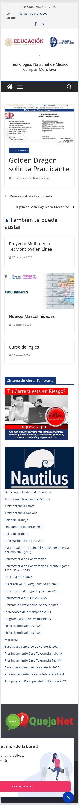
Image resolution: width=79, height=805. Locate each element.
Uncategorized (19, 150)
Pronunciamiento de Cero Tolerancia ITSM (34, 674)
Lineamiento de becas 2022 (24, 527)
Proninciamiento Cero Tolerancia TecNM (33, 660)
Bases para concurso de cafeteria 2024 (32, 646)
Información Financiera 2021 (25, 541)
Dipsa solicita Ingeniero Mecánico (45, 207)
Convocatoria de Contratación (25, 559)
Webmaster (43, 178)
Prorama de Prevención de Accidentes (31, 605)
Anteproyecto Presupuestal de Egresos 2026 (36, 681)
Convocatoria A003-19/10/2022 (26, 598)
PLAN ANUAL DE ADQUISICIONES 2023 (31, 584)
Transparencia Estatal (20, 506)
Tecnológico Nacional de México (27, 499)
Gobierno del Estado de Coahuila (28, 492)
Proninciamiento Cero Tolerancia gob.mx (33, 653)
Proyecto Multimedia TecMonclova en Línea (30, 246)
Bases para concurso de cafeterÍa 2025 (32, 667)
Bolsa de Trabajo (16, 520)
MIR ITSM (11, 640)
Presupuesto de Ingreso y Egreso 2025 (31, 591)
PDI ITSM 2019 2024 (18, 577)
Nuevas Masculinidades (32, 316)
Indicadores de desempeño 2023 (28, 612)
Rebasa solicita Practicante (28, 196)
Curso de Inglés (24, 347)
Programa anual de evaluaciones (28, 619)
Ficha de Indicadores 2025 (23, 633)
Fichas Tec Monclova (33, 14)
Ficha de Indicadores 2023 (23, 626)
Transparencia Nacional (21, 513)
